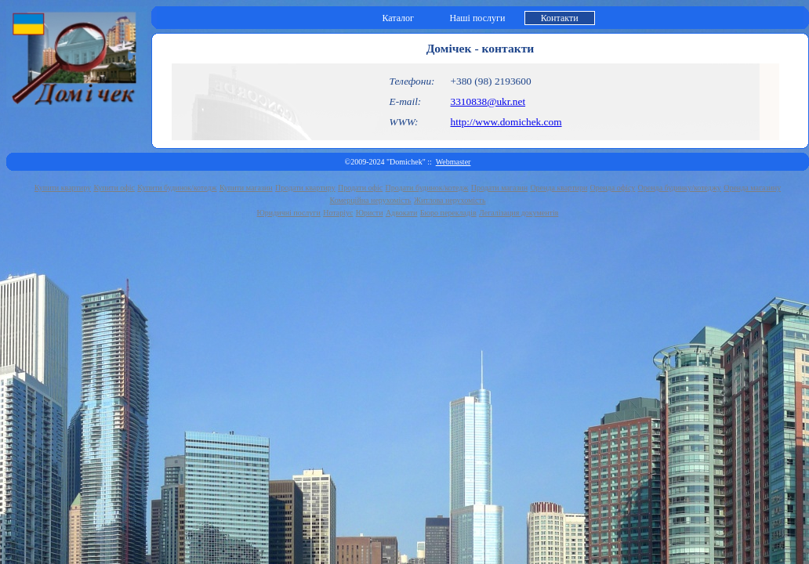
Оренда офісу (613, 187)
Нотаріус (338, 212)
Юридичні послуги (289, 212)
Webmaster (453, 161)
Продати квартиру (305, 187)
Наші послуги (477, 18)
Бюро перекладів (448, 212)
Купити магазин (246, 187)
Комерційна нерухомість (371, 200)
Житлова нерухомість (450, 200)
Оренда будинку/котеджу (679, 187)
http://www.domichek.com (506, 122)
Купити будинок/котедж (176, 187)
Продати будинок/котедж (427, 187)
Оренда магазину (752, 187)
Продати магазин (499, 187)
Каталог (398, 18)
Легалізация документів (518, 212)
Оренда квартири (558, 187)
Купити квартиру (62, 187)
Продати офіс (360, 187)
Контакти (560, 18)
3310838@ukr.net (488, 101)
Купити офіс (114, 187)
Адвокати (402, 212)
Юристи (369, 212)
